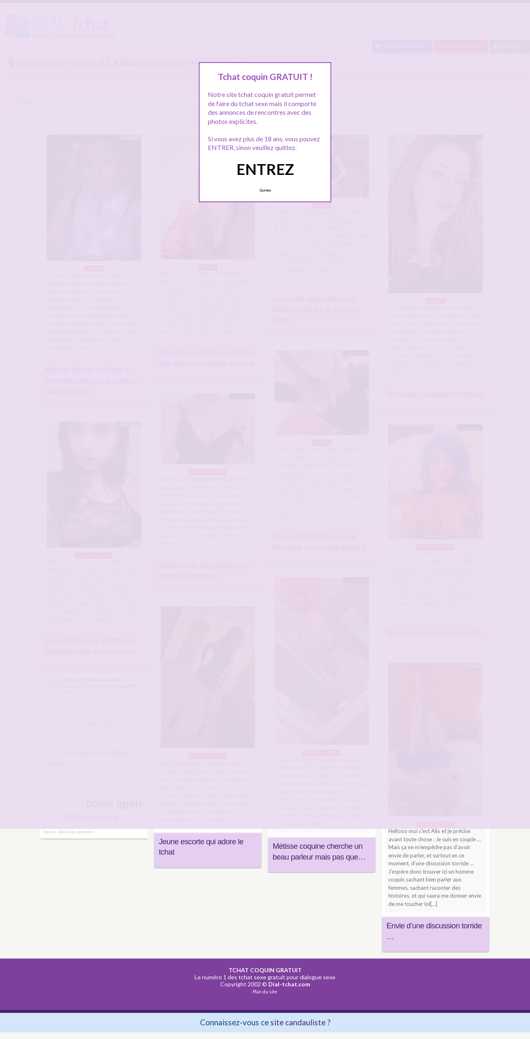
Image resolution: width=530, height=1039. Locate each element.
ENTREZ (265, 169)
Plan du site (265, 991)
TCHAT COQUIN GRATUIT (265, 970)
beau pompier (80, 831)
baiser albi (54, 831)
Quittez (265, 190)
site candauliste (297, 1022)
